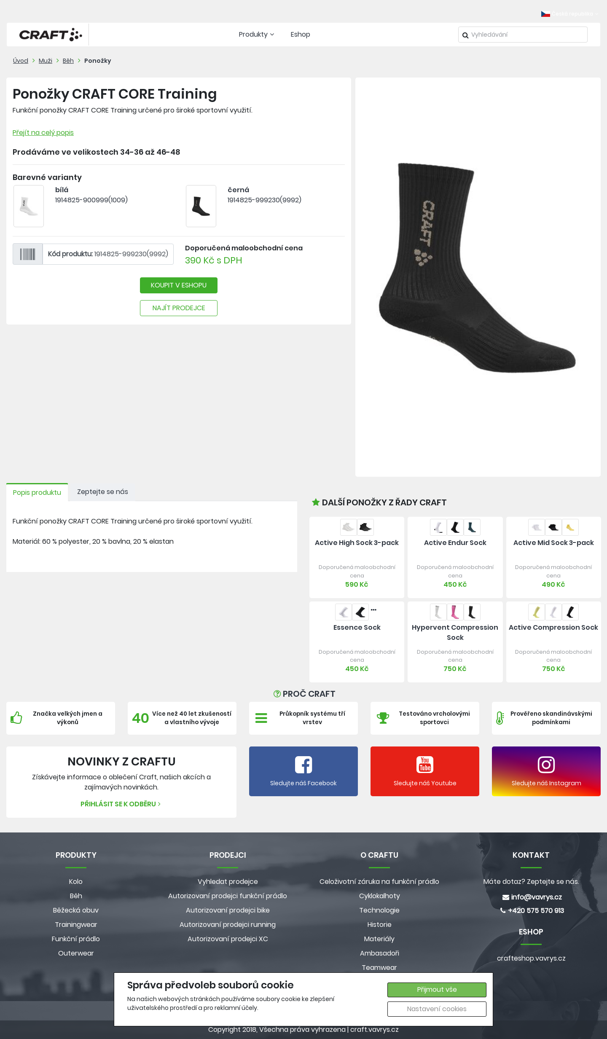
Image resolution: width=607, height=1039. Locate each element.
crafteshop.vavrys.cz (531, 958)
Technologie (379, 910)
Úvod (20, 60)
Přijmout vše (437, 989)
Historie (380, 924)
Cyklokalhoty (379, 896)
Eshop (300, 34)
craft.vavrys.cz (374, 1029)
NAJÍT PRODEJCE (179, 308)
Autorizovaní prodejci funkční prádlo (227, 896)
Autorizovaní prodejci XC (228, 939)
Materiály (379, 939)
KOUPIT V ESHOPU (179, 285)
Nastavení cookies (437, 1009)
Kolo (76, 881)
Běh (68, 60)
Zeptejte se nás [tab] (102, 492)
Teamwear (379, 967)
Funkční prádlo (76, 939)
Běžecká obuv (76, 910)
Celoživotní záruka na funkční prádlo (379, 881)
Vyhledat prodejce (228, 881)
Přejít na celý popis (43, 132)
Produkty (257, 34)
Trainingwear (76, 924)
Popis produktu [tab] (37, 492)
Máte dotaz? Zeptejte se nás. (531, 881)
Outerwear (76, 953)
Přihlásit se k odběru (122, 804)
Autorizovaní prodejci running (228, 924)
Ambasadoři (379, 953)
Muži (45, 60)
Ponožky (97, 60)
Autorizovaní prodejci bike (228, 910)
